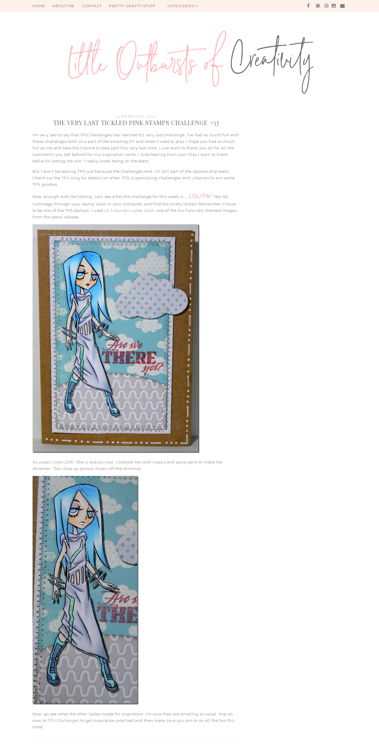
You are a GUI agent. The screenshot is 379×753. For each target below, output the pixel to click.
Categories (182, 6)
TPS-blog (71, 178)
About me (63, 6)
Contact (92, 6)
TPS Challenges (63, 720)
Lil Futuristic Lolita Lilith (129, 210)
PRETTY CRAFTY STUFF (132, 6)
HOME (39, 6)
